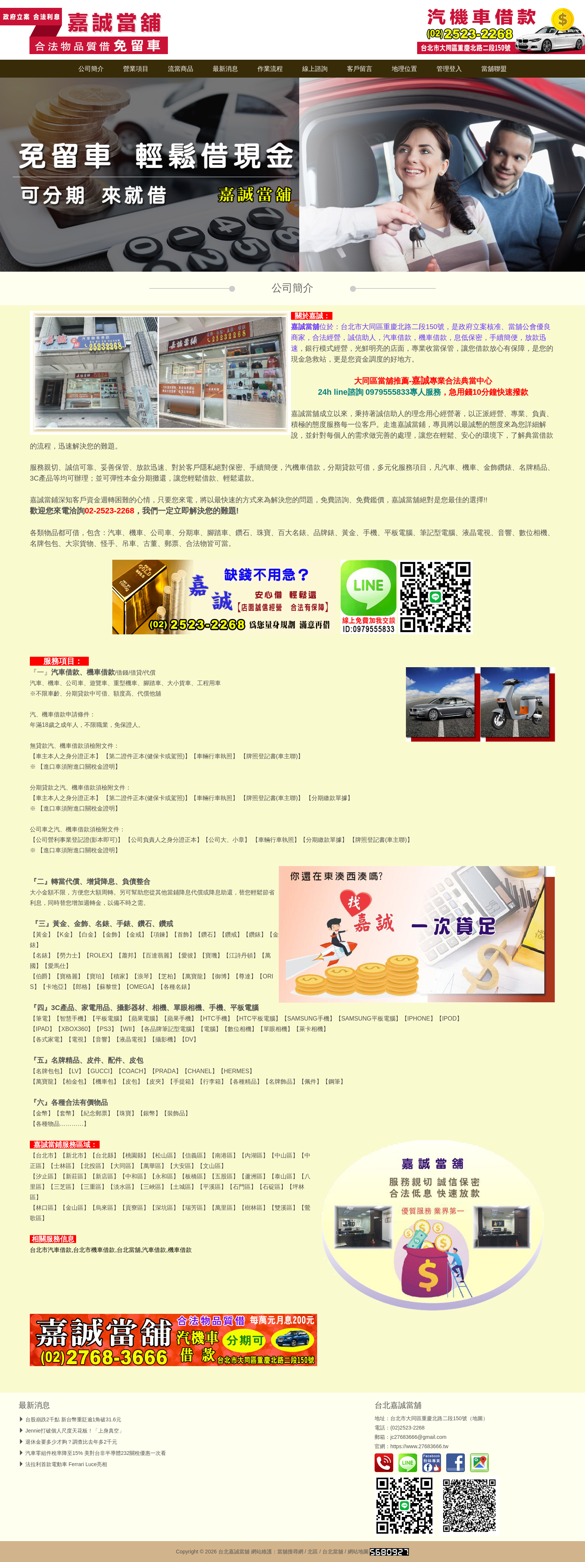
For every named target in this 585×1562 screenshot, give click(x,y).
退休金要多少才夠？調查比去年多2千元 (71, 1442)
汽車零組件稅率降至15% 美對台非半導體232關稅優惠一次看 (95, 1453)
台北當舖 (332, 1552)
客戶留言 (359, 68)
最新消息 (225, 68)
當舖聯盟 (494, 68)
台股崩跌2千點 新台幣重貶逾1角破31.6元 (73, 1419)
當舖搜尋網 (290, 1552)
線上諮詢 (315, 68)
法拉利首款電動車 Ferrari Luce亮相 (66, 1464)
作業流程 (270, 68)
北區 (312, 1552)
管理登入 (449, 68)
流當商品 (180, 68)
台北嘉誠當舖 (398, 1405)
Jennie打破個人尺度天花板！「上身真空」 (74, 1431)
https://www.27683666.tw (419, 1446)
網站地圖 (358, 1552)
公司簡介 (91, 68)
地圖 (477, 1418)
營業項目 (135, 68)
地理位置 (404, 68)
